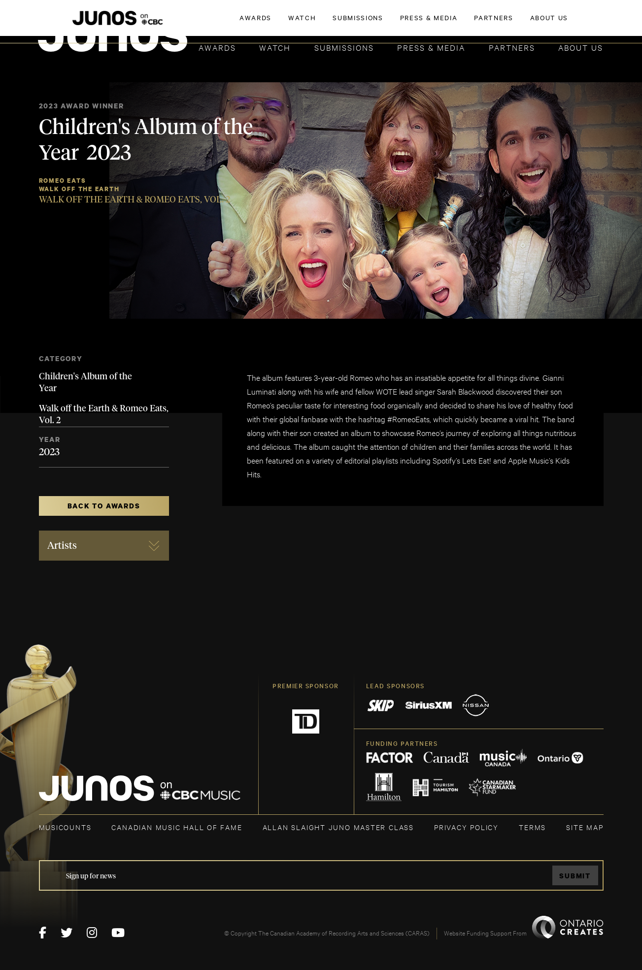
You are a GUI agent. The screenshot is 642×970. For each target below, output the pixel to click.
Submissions (344, 47)
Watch (275, 47)
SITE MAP (584, 827)
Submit (575, 875)
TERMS (532, 827)
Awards (217, 47)
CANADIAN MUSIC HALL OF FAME (176, 827)
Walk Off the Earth (79, 189)
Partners (512, 47)
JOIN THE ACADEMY (466, 23)
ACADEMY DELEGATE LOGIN (557, 23)
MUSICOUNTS (65, 827)
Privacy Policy (466, 827)
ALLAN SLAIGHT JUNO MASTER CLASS (338, 827)
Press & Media (431, 47)
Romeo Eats (62, 180)
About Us (580, 47)
